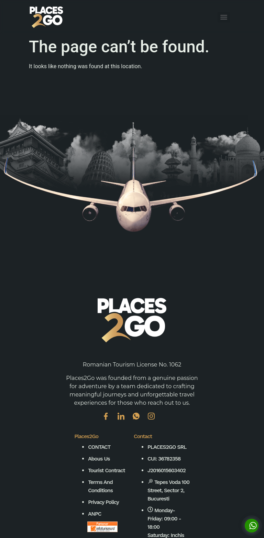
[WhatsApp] (139, 421)
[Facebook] (109, 421)
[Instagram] (155, 421)
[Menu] (224, 17)
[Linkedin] (124, 421)
